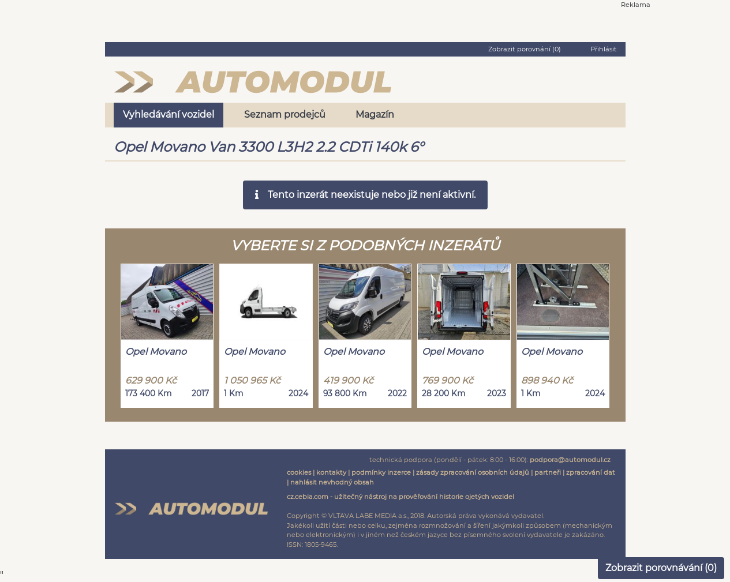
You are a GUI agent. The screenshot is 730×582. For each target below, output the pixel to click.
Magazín (374, 114)
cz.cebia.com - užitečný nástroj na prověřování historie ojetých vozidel (400, 497)
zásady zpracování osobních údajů (472, 472)
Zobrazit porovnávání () (661, 567)
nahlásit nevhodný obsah (332, 482)
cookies (299, 472)
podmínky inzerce (381, 472)
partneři (547, 472)
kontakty (331, 472)
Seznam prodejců (284, 114)
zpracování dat (590, 472)
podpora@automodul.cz (570, 460)
